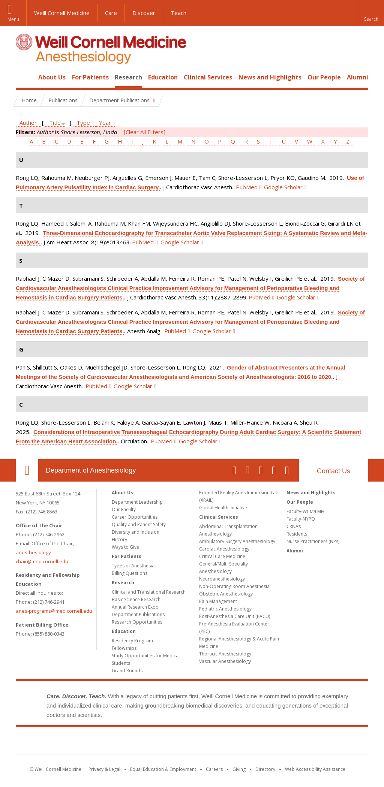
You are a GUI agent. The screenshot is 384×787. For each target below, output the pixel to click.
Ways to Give (125, 547)
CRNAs (293, 526)
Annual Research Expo (135, 607)
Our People (324, 77)
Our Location (27, 470)
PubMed (247, 187)
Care (111, 12)
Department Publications (138, 614)
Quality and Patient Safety (139, 524)
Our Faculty (124, 509)
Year (105, 122)
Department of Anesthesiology (91, 470)
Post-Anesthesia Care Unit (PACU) (234, 616)
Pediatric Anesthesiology (225, 609)
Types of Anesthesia (133, 566)
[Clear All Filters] (144, 132)
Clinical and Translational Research (149, 592)
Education (163, 77)
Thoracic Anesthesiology (225, 654)
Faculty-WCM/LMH (305, 511)
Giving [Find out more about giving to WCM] (239, 769)
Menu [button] (13, 19)
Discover (143, 12)
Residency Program (132, 640)
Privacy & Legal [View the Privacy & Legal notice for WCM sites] (104, 769)
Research (128, 77)
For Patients (90, 77)
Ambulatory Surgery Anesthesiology (237, 541)
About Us (52, 77)
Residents (296, 534)
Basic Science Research (136, 599)
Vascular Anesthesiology (225, 661)
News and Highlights (270, 77)
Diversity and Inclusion (135, 532)
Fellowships (124, 648)
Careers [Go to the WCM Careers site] (214, 769)
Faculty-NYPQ (300, 519)
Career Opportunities (135, 517)
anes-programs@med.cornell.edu (54, 610)
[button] (371, 13)
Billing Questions (129, 573)
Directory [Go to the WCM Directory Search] (265, 769)
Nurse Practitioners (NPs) (312, 541)
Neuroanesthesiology (222, 579)
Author (28, 122)
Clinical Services (208, 77)
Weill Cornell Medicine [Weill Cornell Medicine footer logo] (192, 742)
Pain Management (218, 601)
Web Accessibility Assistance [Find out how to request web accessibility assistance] (315, 769)
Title (55, 122)
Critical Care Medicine (222, 556)
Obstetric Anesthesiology (226, 594)
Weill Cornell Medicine (62, 12)
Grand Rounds (127, 670)
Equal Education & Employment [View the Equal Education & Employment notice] (163, 769)
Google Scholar (283, 187)
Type (83, 122)
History (119, 539)
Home (24, 77)
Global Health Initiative (223, 507)
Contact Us (333, 471)
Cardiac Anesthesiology (224, 549)
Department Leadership (137, 502)
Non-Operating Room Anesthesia (234, 586)
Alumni (357, 77)
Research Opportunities (137, 622)
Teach (178, 12)
